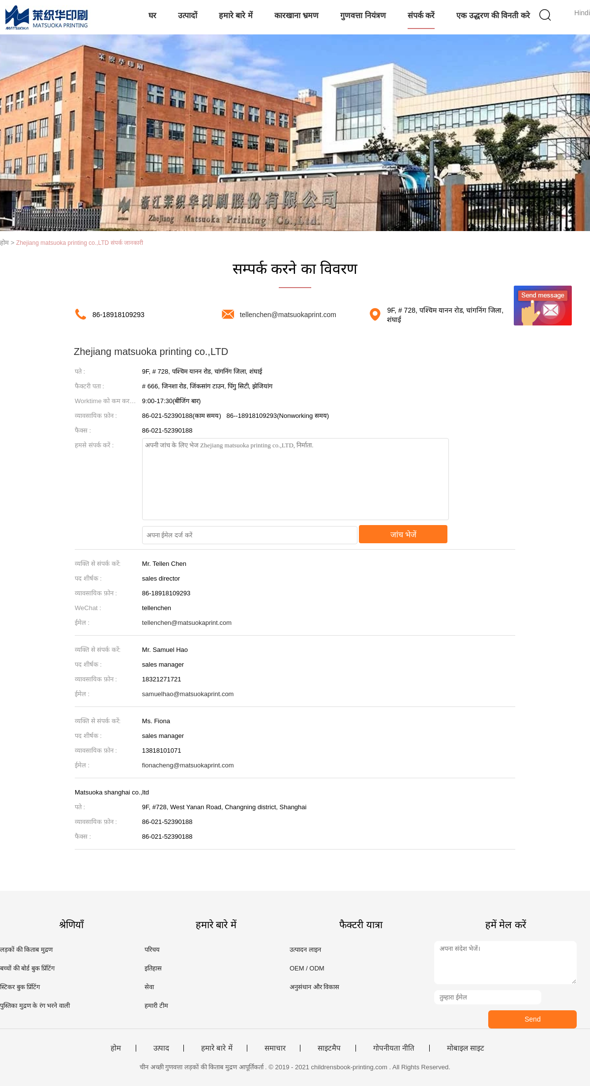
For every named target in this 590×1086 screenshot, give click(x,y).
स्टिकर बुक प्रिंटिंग (20, 987)
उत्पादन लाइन (305, 949)
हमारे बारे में (236, 15)
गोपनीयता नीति (393, 1048)
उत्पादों (187, 15)
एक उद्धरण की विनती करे (493, 15)
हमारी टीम (156, 1005)
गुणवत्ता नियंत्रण (362, 15)
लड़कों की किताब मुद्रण (26, 949)
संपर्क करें (421, 15)
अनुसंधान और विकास (314, 987)
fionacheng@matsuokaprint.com (188, 765)
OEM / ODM (307, 968)
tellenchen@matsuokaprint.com (288, 315)
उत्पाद (161, 1048)
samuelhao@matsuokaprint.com (188, 694)
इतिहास (153, 968)
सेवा (149, 987)
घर (152, 15)
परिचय (152, 949)
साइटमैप (329, 1048)
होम (116, 1048)
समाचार (275, 1048)
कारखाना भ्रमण (296, 15)
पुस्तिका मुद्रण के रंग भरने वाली (35, 1005)
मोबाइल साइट (465, 1048)
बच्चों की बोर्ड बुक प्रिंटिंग (27, 968)
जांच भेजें (403, 534)
